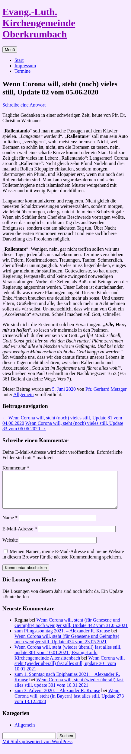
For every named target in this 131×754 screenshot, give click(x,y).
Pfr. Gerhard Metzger (105, 389)
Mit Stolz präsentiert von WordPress (37, 748)
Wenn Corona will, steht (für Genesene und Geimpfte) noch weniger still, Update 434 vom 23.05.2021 (66, 646)
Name (10, 524)
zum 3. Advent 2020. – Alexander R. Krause (57, 697)
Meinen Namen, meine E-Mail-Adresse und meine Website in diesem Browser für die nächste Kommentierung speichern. (63, 561)
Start (19, 60)
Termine (22, 71)
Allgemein (23, 394)
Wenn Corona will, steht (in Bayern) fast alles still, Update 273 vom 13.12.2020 (69, 703)
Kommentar (15, 467)
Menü (10, 49)
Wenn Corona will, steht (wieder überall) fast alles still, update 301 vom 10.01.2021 (69, 671)
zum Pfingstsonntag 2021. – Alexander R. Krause (62, 638)
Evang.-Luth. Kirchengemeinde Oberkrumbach (38, 23)
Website (10, 547)
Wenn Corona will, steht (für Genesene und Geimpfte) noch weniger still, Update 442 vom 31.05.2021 (71, 630)
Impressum (25, 65)
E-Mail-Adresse (19, 536)
